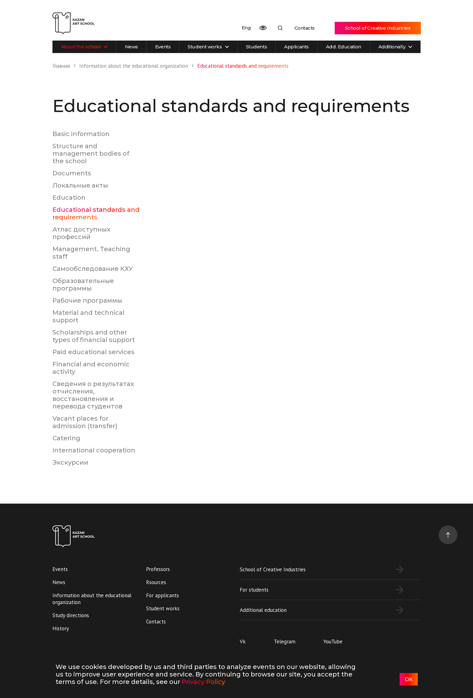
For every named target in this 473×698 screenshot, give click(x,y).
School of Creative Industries (378, 28)
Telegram (284, 641)
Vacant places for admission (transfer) (84, 422)
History (60, 628)
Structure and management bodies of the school (90, 153)
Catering (66, 438)
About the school (84, 47)
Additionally (395, 47)
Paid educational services (93, 352)
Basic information (81, 134)
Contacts (304, 28)
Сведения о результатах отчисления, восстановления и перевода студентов (93, 395)
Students (256, 47)
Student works (208, 47)
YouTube (332, 641)
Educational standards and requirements (96, 213)
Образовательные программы (83, 284)
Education (69, 197)
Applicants (296, 47)
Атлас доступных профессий (81, 233)
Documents (71, 173)
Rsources (156, 582)
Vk (243, 641)
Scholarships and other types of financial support (93, 336)
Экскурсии (70, 462)
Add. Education (343, 47)
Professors (158, 569)
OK (409, 679)
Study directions (70, 615)
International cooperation (93, 450)
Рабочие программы (87, 300)
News (131, 47)
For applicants (162, 595)
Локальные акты (80, 185)
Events (162, 47)
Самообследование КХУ (92, 268)
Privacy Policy (203, 682)
